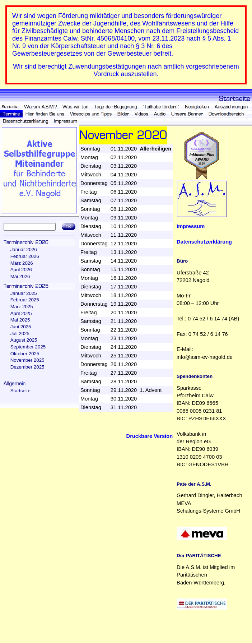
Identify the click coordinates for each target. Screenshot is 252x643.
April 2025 (21, 313)
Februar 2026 (24, 256)
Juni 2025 (20, 326)
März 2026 (21, 263)
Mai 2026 (20, 276)
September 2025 (28, 347)
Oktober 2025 (24, 353)
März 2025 (21, 306)
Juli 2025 (19, 333)
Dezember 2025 (27, 367)
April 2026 (21, 269)
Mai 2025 (20, 320)
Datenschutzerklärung (204, 242)
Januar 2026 (23, 249)
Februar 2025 (24, 299)
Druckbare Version (149, 436)
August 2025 (23, 340)
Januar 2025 (23, 293)
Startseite (20, 390)
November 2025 (27, 360)
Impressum (191, 226)
